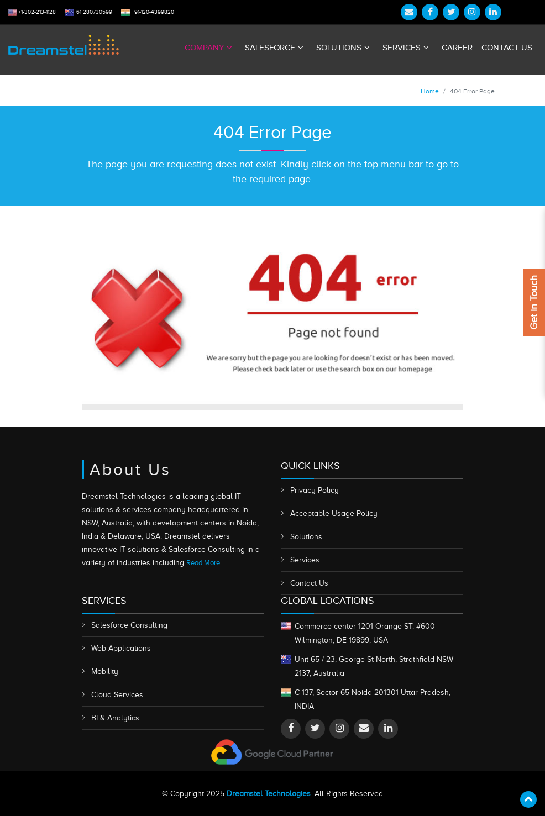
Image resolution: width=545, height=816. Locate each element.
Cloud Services (117, 695)
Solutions (338, 47)
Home (430, 91)
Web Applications (121, 648)
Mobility (104, 671)
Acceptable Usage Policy (334, 513)
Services (401, 47)
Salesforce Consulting (129, 625)
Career (457, 47)
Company (204, 47)
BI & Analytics (115, 718)
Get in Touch (533, 302)
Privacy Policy (314, 490)
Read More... (205, 563)
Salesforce (270, 47)
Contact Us (506, 47)
